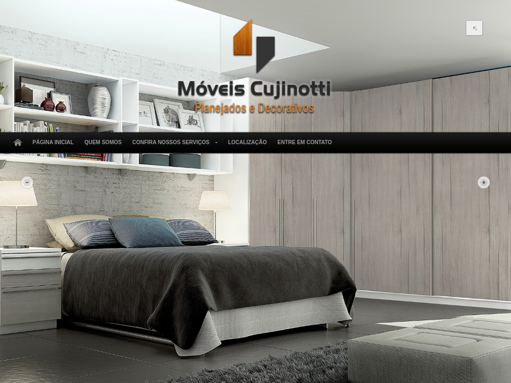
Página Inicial (52, 142)
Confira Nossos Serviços (173, 142)
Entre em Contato (304, 142)
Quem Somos (102, 142)
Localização (247, 142)
